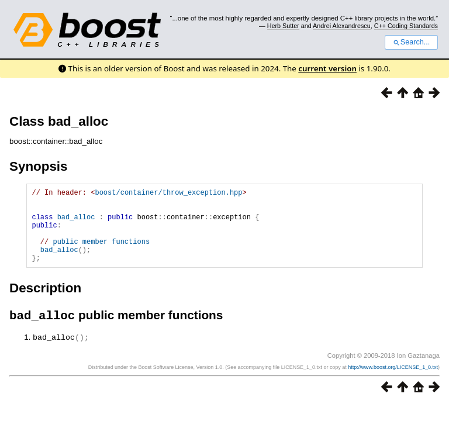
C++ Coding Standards (406, 25)
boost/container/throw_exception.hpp (168, 194)
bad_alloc (76, 224)
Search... (411, 42)
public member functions (101, 253)
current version (327, 68)
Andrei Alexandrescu (342, 25)
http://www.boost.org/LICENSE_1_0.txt (393, 384)
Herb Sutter (283, 25)
